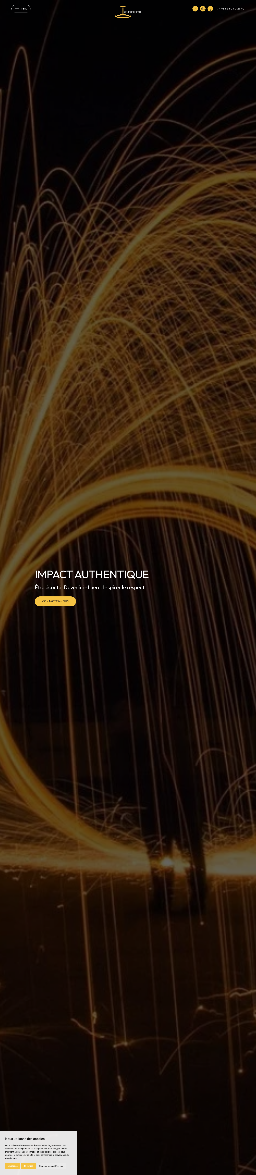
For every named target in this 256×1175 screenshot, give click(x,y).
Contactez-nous (55, 601)
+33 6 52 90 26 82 (231, 8)
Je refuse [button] (28, 1166)
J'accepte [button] (13, 1166)
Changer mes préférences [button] (51, 1166)
